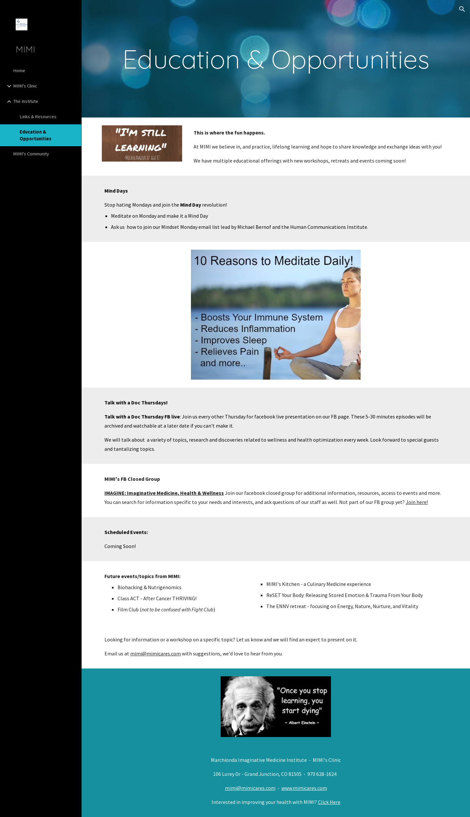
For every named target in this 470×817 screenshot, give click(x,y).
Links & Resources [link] (38, 116)
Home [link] (19, 70)
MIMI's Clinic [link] (25, 86)
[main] (276, 59)
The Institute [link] (25, 101)
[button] (462, 9)
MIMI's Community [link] (31, 154)
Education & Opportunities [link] (35, 135)
